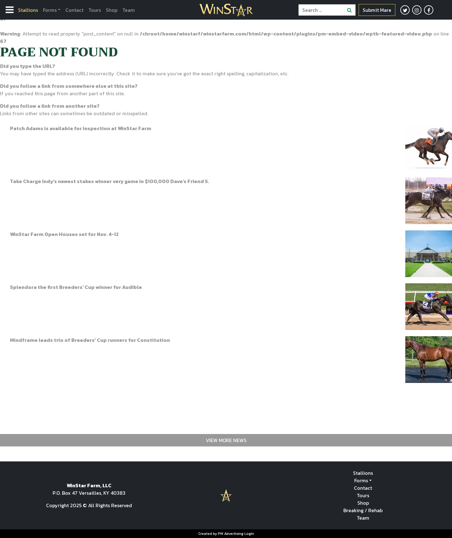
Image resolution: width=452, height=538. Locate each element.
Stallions (28, 10)
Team (128, 10)
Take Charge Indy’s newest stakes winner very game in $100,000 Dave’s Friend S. (109, 181)
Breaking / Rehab (363, 510)
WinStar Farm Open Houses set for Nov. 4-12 (64, 234)
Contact (74, 10)
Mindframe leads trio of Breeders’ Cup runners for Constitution (90, 340)
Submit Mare (377, 10)
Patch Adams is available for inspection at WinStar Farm (80, 128)
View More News (226, 440)
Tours (94, 10)
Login (249, 533)
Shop (111, 10)
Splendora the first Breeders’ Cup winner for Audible (76, 287)
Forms (50, 10)
